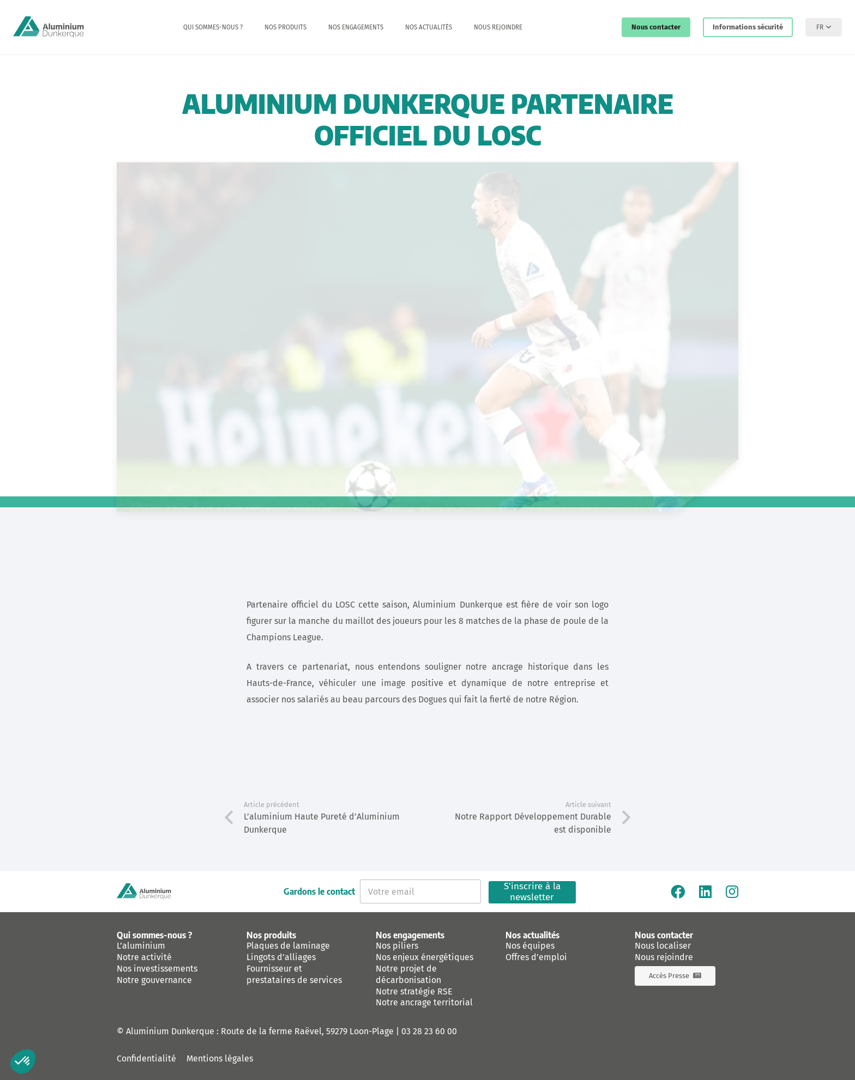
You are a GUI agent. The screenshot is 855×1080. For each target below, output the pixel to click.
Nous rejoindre (664, 957)
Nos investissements (157, 968)
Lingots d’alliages (281, 957)
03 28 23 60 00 (429, 1031)
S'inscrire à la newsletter (532, 892)
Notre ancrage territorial (424, 1002)
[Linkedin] (705, 891)
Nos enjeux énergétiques (424, 957)
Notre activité (144, 957)
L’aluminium (141, 946)
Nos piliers (397, 946)
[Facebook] (678, 891)
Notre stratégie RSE (414, 991)
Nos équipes (530, 946)
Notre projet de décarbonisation (408, 974)
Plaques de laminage (288, 946)
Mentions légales (219, 1058)
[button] (824, 27)
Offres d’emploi (536, 957)
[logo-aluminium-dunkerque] (48, 27)
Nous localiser (663, 946)
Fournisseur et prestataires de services (294, 974)
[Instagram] (732, 891)
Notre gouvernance (154, 980)
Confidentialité (146, 1058)
